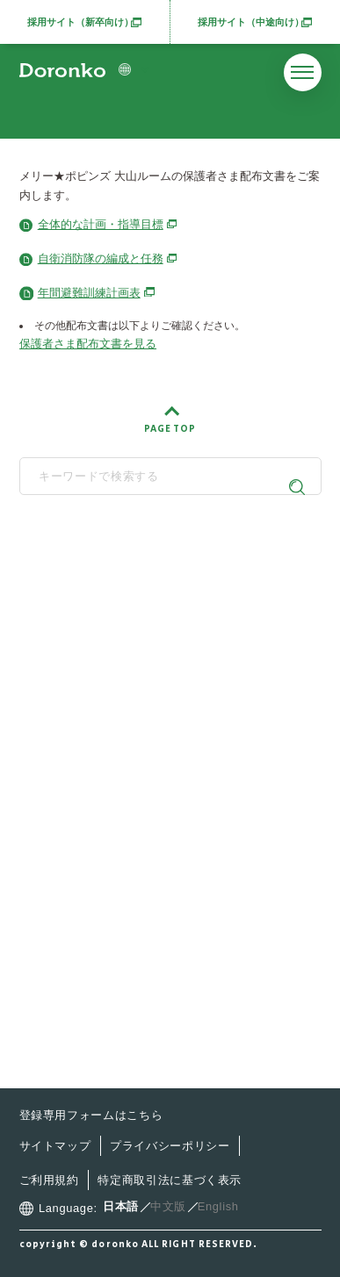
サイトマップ (55, 1145)
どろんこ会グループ (163, 569)
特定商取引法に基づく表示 (170, 1180)
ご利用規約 (49, 1180)
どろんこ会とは (92, 705)
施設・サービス (92, 772)
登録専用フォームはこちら (91, 1115)
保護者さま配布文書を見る (87, 343)
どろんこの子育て (98, 739)
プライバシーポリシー (169, 1145)
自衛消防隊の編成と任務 (108, 258)
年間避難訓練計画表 (97, 292)
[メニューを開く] (303, 72)
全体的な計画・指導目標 (108, 224)
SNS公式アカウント (163, 659)
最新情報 (72, 807)
